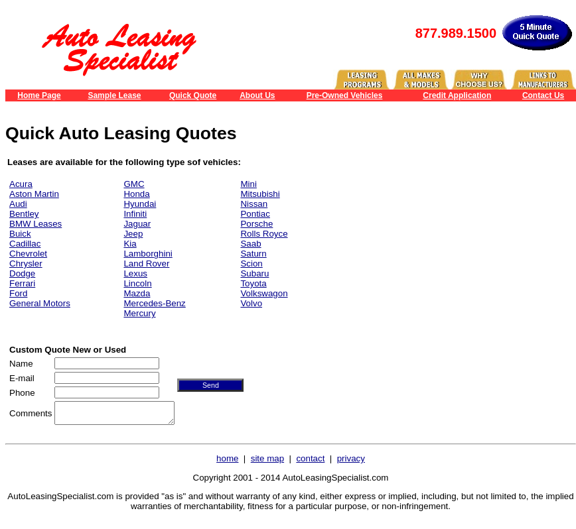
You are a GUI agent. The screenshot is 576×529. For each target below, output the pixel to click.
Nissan (253, 204)
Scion (251, 263)
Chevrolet (28, 254)
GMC (133, 184)
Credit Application (457, 95)
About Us (257, 95)
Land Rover (146, 263)
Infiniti (135, 214)
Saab (250, 244)
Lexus (135, 273)
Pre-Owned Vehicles (345, 95)
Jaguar (137, 224)
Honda (136, 194)
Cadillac (24, 244)
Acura (21, 184)
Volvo (251, 303)
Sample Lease (114, 95)
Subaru (254, 273)
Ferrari (22, 283)
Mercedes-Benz (154, 303)
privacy (351, 462)
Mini (248, 184)
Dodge (22, 273)
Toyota (253, 283)
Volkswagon (263, 293)
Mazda (136, 293)
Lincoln (137, 283)
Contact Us (543, 95)
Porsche (256, 224)
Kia (129, 244)
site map (267, 462)
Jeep (133, 234)
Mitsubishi (259, 194)
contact (310, 462)
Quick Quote (192, 95)
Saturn (253, 254)
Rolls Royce (263, 234)
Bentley (23, 214)
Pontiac (254, 214)
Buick (20, 234)
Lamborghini (147, 254)
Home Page (38, 95)
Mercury (139, 313)
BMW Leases (35, 224)
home (227, 462)
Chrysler (25, 263)
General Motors (39, 303)
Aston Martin (34, 194)
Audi (18, 204)
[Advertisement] (467, 238)
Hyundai (139, 204)
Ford (18, 293)
